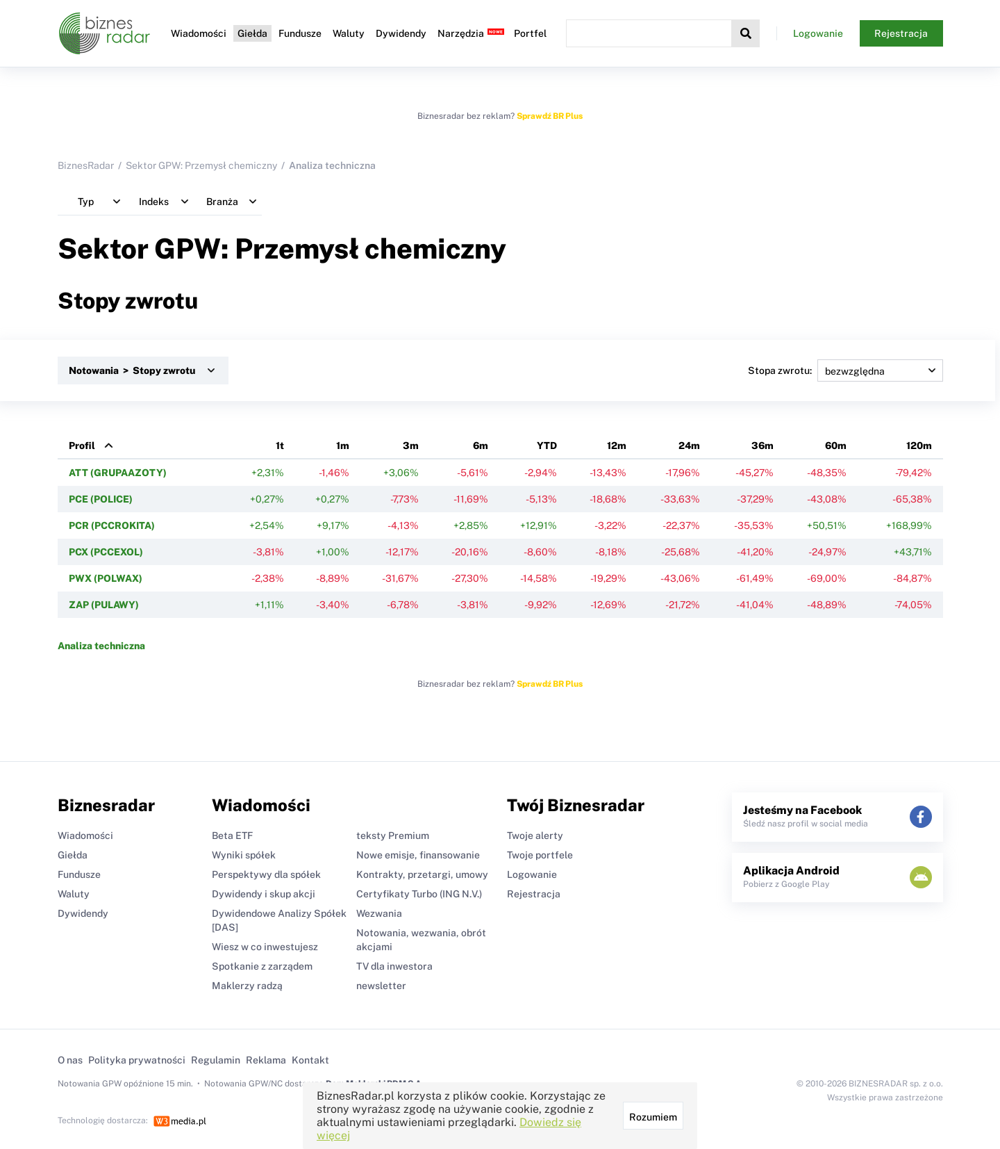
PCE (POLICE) (101, 499)
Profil (82, 445)
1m (342, 445)
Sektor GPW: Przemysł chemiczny (201, 165)
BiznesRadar (86, 165)
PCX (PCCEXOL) (106, 551)
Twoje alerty (535, 835)
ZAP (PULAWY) (104, 604)
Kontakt (310, 1060)
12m (616, 445)
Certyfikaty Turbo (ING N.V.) (419, 893)
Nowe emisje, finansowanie (418, 855)
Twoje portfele (540, 855)
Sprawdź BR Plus (550, 116)
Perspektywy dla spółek (266, 874)
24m (689, 445)
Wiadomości (198, 33)
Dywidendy (401, 33)
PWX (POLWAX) (105, 578)
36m (762, 445)
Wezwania (379, 913)
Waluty (349, 33)
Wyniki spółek (244, 855)
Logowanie (818, 33)
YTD (547, 445)
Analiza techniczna (101, 645)
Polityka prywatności (136, 1060)
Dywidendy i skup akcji (263, 893)
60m (836, 445)
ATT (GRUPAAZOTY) (118, 472)
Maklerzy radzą (247, 985)
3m (411, 445)
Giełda (252, 33)
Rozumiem (653, 1117)
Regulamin (215, 1060)
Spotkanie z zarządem (262, 966)
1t (280, 445)
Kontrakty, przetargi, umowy (422, 874)
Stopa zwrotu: (845, 370)
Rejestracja (901, 33)
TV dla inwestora (394, 966)
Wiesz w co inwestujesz (265, 946)
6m (480, 445)
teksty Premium (392, 835)
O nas (70, 1060)
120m (919, 445)
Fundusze (300, 33)
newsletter (381, 985)
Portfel (530, 33)
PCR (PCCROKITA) (112, 525)
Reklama (266, 1060)
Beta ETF (232, 835)
